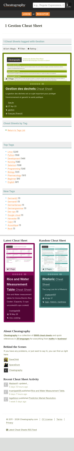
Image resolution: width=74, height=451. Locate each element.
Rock (10, 228)
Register (43, 14)
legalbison (14, 398)
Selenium (12, 165)
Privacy (9, 422)
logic (47, 302)
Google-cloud (14, 215)
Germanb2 (13, 198)
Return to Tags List (16, 130)
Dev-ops (12, 211)
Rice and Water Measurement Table (47, 391)
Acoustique (13, 225)
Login (26, 14)
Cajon (10, 222)
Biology (11, 172)
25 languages (23, 338)
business (62, 338)
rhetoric (53, 302)
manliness (62, 302)
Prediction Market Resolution (42, 398)
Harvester (12, 218)
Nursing (11, 162)
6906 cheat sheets (43, 335)
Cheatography (10, 335)
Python (11, 155)
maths (52, 338)
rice (11, 318)
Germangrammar (15, 208)
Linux (10, 152)
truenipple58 (14, 311)
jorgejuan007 (50, 295)
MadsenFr (13, 383)
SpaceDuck (14, 365)
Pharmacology (14, 175)
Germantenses (14, 205)
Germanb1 (12, 201)
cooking (17, 318)
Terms (59, 419)
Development (14, 158)
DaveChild (14, 359)
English (11, 182)
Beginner (12, 178)
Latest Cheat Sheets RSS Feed (21, 430)
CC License (47, 419)
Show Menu (70, 4)
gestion (11, 110)
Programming (14, 168)
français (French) (15, 113)
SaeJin (11, 103)
